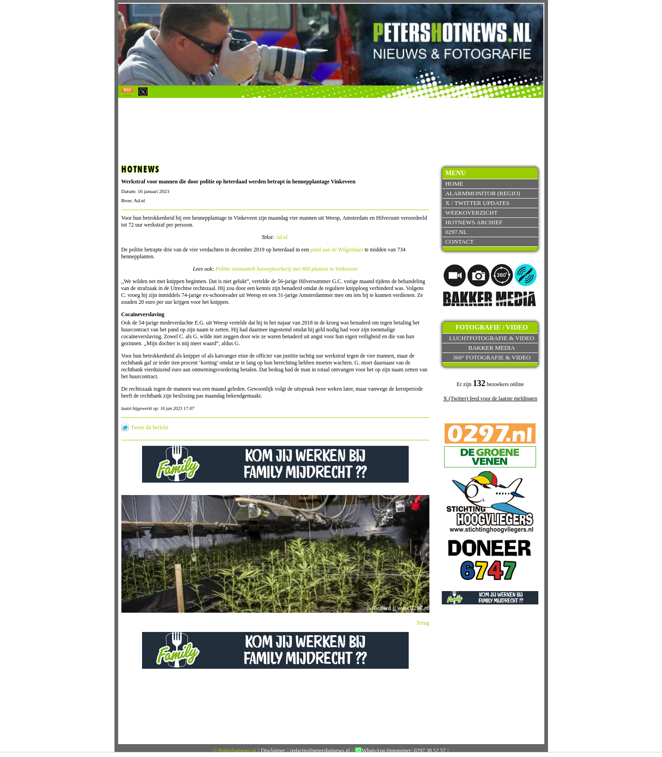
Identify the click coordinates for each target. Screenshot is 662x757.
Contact (459, 241)
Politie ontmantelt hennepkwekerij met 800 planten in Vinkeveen (287, 269)
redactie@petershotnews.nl (320, 750)
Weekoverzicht (471, 212)
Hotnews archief (473, 222)
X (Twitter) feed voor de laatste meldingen (490, 398)
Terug (423, 623)
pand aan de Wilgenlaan (336, 249)
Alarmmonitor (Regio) (482, 193)
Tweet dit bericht (149, 427)
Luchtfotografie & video (491, 338)
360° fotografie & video (492, 357)
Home (454, 183)
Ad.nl (282, 237)
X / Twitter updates (477, 202)
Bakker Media (491, 347)
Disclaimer (273, 750)
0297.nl (456, 231)
